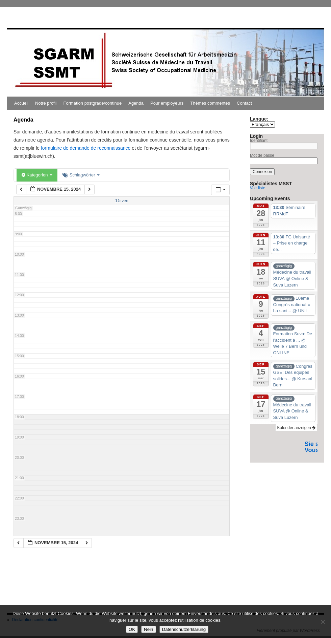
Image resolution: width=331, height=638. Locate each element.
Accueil (21, 103)
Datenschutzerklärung (184, 629)
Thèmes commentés (210, 103)
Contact (244, 103)
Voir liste (257, 188)
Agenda (136, 103)
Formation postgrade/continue (92, 103)
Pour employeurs (166, 103)
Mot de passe (262, 155)
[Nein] (322, 621)
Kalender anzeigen (296, 427)
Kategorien (37, 174)
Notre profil (46, 103)
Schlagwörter (81, 174)
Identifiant (259, 140)
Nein (148, 629)
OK (132, 629)
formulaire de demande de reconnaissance (85, 148)
